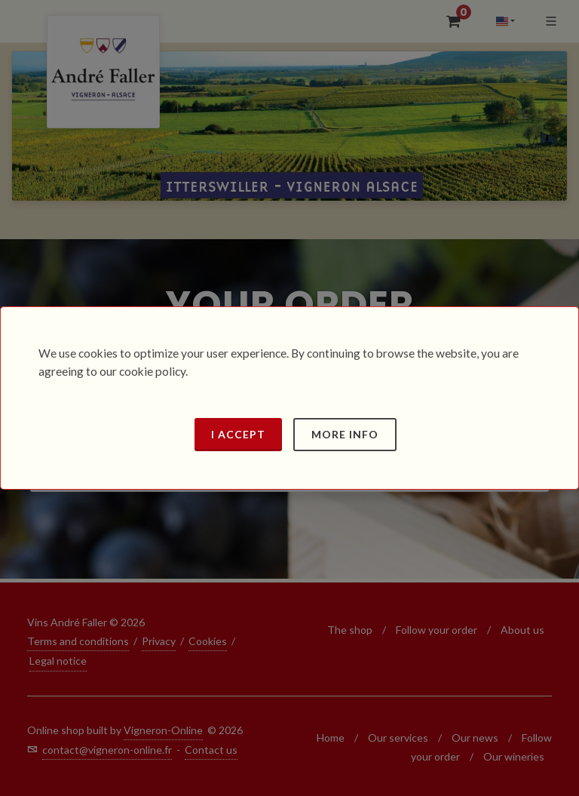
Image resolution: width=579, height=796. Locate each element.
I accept (238, 434)
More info (344, 434)
